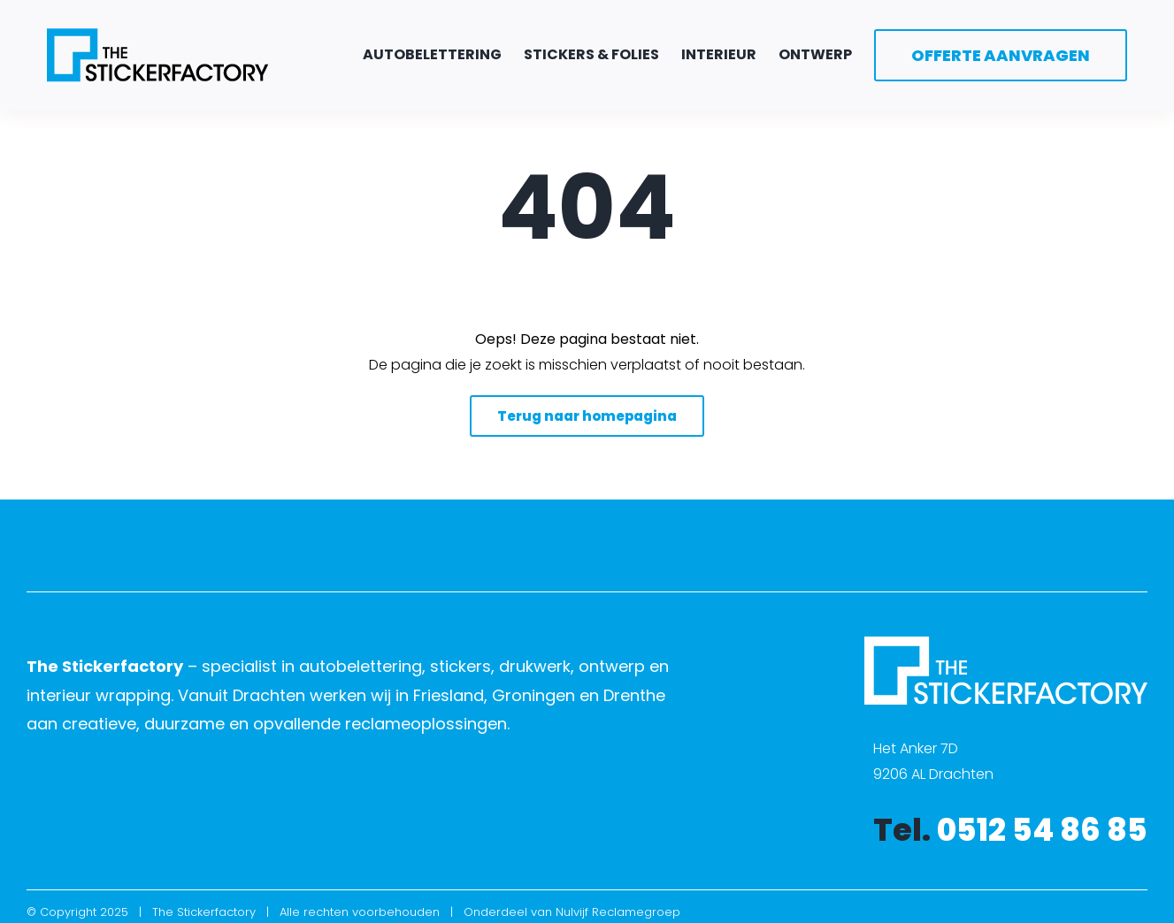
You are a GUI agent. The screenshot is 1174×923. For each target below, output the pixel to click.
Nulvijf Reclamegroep (618, 912)
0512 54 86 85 (1042, 829)
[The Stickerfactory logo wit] (1005, 643)
